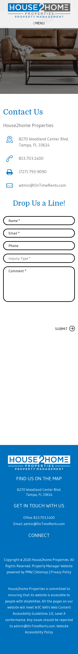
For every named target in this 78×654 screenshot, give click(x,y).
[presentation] (34, 313)
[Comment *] (39, 284)
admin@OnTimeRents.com (42, 185)
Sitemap (41, 572)
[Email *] (39, 233)
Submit (61, 328)
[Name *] (39, 220)
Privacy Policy (61, 572)
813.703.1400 (31, 158)
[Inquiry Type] (39, 258)
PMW (29, 572)
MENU (39, 23)
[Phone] (39, 245)
